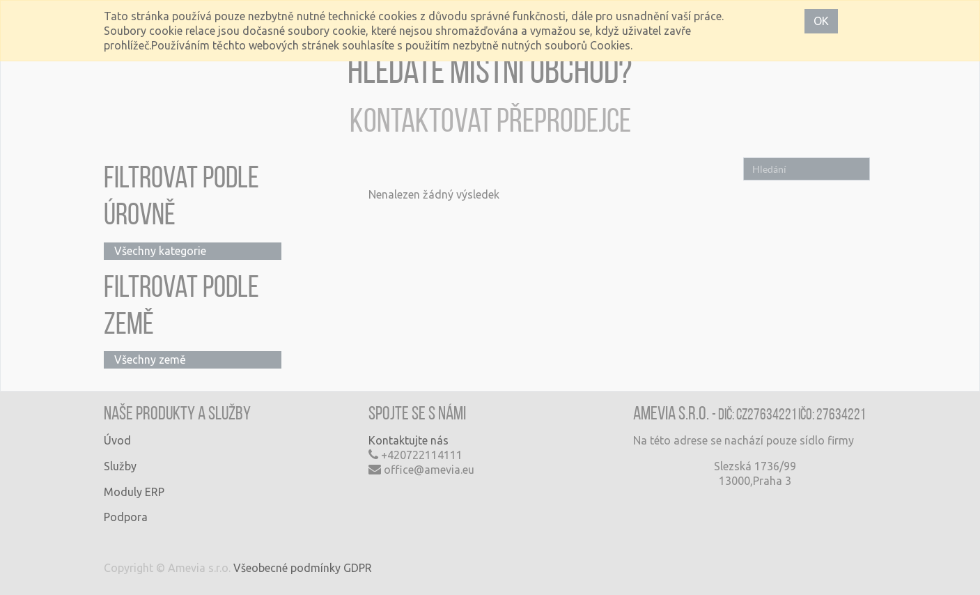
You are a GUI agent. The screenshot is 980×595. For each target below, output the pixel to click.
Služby (120, 466)
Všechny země (150, 359)
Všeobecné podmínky (287, 568)
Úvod (117, 440)
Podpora (126, 517)
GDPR (357, 568)
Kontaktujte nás (408, 440)
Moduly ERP (134, 492)
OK (821, 21)
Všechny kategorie (160, 251)
